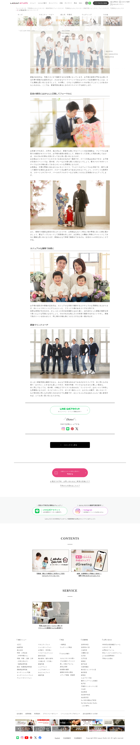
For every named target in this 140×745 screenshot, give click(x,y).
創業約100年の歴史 (66, 674)
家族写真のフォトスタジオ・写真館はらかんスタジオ (64, 8)
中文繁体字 (78, 740)
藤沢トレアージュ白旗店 (89, 682)
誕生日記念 (42, 657)
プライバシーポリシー (50, 715)
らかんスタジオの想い (67, 660)
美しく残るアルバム (66, 665)
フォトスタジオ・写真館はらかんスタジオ (30, 8)
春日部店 (84, 674)
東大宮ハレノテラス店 (88, 671)
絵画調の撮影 (64, 671)
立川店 (83, 657)
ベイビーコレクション (45, 654)
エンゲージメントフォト (25, 677)
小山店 (83, 691)
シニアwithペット (44, 671)
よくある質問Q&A (108, 657)
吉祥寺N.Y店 (85, 649)
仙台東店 (84, 693)
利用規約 (37, 715)
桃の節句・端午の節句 (45, 660)
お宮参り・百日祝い (45, 652)
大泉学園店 (85, 668)
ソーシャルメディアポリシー (70, 715)
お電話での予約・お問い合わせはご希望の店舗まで (69, 483)
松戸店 (83, 685)
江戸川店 (84, 660)
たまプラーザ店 (86, 679)
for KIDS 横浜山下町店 (88, 702)
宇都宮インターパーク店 (89, 688)
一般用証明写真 (22, 666)
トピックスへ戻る (70, 446)
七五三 (19, 646)
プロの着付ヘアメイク (67, 663)
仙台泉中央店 (85, 696)
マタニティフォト (44, 646)
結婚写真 (20, 649)
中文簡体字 (67, 740)
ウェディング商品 (66, 649)
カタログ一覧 (106, 649)
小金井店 (84, 652)
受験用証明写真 (22, 671)
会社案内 (20, 715)
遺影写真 (41, 677)
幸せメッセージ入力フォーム (112, 654)
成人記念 (20, 652)
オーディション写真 (23, 674)
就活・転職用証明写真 (24, 668)
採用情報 (28, 715)
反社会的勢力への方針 (90, 715)
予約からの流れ (107, 660)
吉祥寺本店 (85, 646)
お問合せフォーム (108, 652)
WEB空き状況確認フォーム (111, 646)
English (57, 740)
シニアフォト (42, 668)
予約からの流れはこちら (69, 487)
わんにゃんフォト (44, 674)
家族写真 (41, 666)
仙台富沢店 (85, 699)
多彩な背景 (63, 668)
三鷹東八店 (85, 654)
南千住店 (84, 666)
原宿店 (83, 663)
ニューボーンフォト (45, 649)
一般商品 (63, 646)
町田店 (83, 677)
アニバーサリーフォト (24, 679)
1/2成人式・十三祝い (45, 663)
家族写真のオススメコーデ (29, 10)
